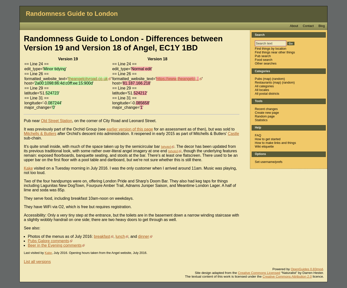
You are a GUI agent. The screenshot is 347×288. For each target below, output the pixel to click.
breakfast (102, 236)
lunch (120, 236)
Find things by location (270, 48)
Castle (233, 134)
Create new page (267, 112)
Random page (265, 116)
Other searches (266, 63)
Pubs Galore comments (48, 241)
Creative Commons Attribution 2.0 (287, 276)
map (267, 79)
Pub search (263, 56)
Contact (308, 26)
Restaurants (263, 82)
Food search (263, 60)
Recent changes (266, 109)
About (294, 26)
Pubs (258, 79)
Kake (28, 168)
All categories (264, 86)
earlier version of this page (130, 129)
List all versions (37, 262)
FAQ (258, 135)
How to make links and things (275, 143)
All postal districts (267, 93)
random (278, 79)
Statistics (261, 120)
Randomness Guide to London (72, 13)
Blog (321, 26)
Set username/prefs (269, 162)
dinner (143, 236)
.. (88, 79)
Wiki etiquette (264, 146)
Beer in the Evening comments (55, 245)
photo (166, 147)
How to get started (268, 139)
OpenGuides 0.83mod (307, 269)
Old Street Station (56, 121)
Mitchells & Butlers (40, 134)
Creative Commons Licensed (259, 273)
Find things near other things (275, 52)
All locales (262, 90)
